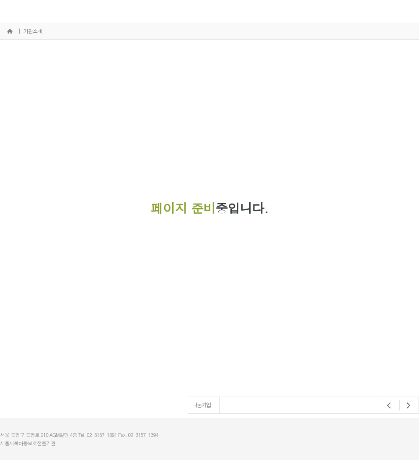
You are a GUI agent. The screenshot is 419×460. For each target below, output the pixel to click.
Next (406, 405)
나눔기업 (201, 405)
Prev (389, 405)
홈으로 (9, 31)
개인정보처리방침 (400, 425)
